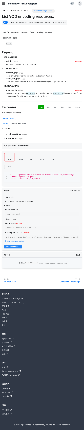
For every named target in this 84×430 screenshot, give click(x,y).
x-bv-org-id (10, 233)
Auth (8, 205)
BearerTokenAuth (11, 210)
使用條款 (7, 410)
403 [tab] (62, 107)
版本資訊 (5, 350)
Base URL (10, 197)
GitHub (6, 388)
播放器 (4, 317)
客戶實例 (7, 342)
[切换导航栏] (4, 3)
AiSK (4, 310)
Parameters (11, 219)
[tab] (5, 124)
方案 (5, 367)
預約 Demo (8, 338)
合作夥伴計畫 (8, 346)
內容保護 (5, 313)
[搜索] (80, 3)
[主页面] (4, 11)
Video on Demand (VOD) (12, 298)
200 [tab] (41, 107)
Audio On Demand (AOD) (13, 302)
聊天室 (4, 321)
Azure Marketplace (11, 371)
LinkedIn (7, 396)
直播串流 (5, 306)
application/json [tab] (8, 118)
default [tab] (77, 107)
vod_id (7, 223)
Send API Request (13, 246)
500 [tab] (69, 107)
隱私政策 (7, 413)
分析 (4, 325)
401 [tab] (55, 107)
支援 (5, 354)
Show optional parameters (14, 241)
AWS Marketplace (11, 375)
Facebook (7, 392)
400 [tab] (48, 107)
